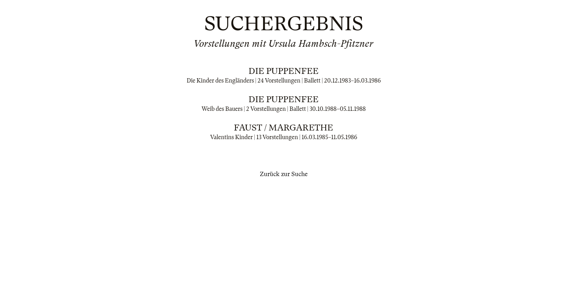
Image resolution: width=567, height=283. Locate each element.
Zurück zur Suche (284, 174)
